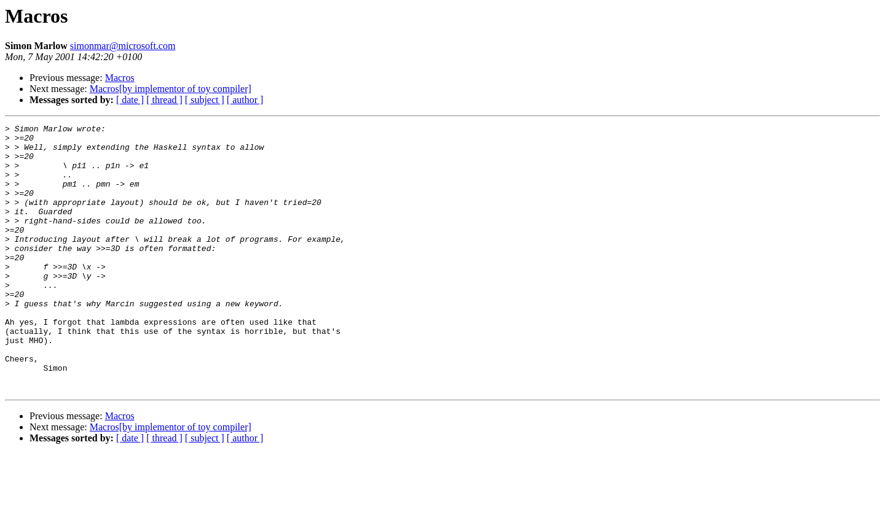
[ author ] (245, 100)
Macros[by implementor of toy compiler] (170, 88)
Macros (120, 77)
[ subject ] (204, 100)
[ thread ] (164, 100)
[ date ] (130, 100)
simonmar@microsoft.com (123, 46)
